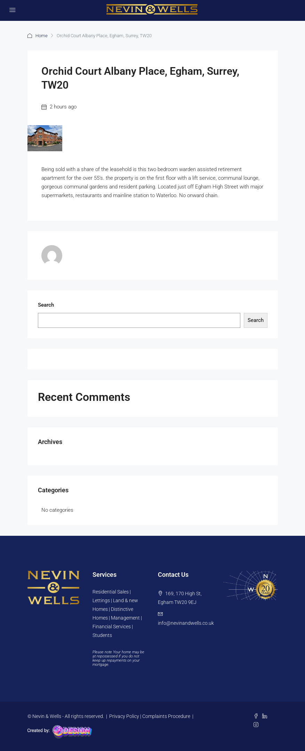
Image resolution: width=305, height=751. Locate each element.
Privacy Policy (124, 716)
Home (41, 35)
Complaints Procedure (166, 716)
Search (46, 305)
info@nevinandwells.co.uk (186, 623)
